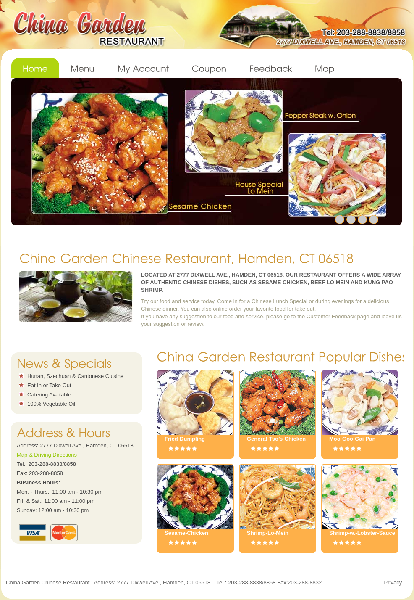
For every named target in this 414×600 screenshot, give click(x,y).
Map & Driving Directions (47, 455)
